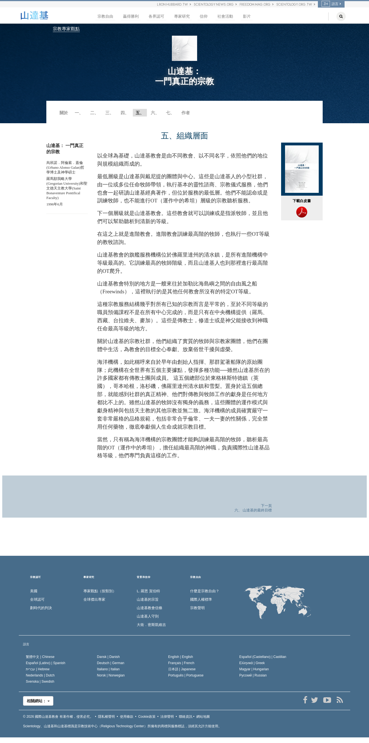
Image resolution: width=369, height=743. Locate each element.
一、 (79, 112)
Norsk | (111, 675)
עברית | (37, 669)
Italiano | (108, 669)
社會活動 (225, 16)
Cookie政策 (146, 717)
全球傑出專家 (94, 599)
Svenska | (40, 681)
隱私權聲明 (106, 717)
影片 (247, 16)
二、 (94, 112)
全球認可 (37, 599)
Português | (186, 675)
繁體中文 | (40, 657)
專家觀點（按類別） (99, 591)
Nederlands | (40, 675)
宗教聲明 (197, 608)
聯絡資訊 (185, 717)
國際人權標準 (201, 599)
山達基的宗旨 (148, 599)
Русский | (253, 675)
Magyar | (254, 669)
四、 (124, 112)
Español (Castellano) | (262, 657)
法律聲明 (167, 717)
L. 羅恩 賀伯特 (148, 591)
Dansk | (108, 657)
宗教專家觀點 (66, 28)
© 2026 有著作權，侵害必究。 (58, 717)
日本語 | (182, 669)
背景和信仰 (144, 577)
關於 (64, 112)
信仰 (204, 16)
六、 (155, 112)
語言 (330, 3)
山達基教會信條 (149, 608)
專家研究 (182, 16)
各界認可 (156, 16)
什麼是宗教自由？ (204, 591)
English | (180, 657)
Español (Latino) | (45, 663)
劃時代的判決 (41, 608)
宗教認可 (35, 577)
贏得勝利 (131, 16)
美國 (33, 591)
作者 (185, 112)
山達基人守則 (148, 616)
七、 (170, 112)
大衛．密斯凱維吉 (151, 625)
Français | (181, 663)
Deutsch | (110, 663)
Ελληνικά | (252, 663)
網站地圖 (203, 717)
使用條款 (126, 717)
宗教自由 (105, 16)
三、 (109, 112)
